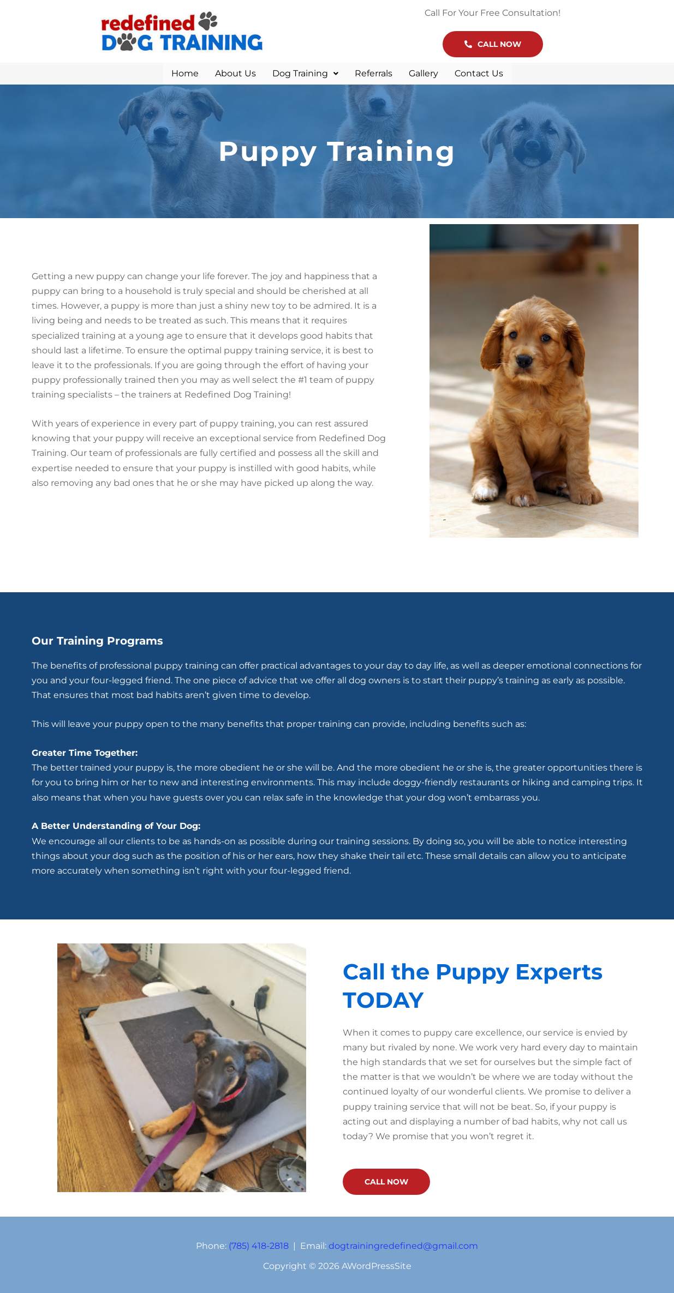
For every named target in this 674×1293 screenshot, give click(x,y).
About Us (235, 72)
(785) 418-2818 (259, 1243)
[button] (305, 72)
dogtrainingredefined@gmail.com (403, 1243)
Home (185, 72)
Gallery (423, 72)
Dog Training (305, 72)
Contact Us (479, 72)
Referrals (373, 72)
